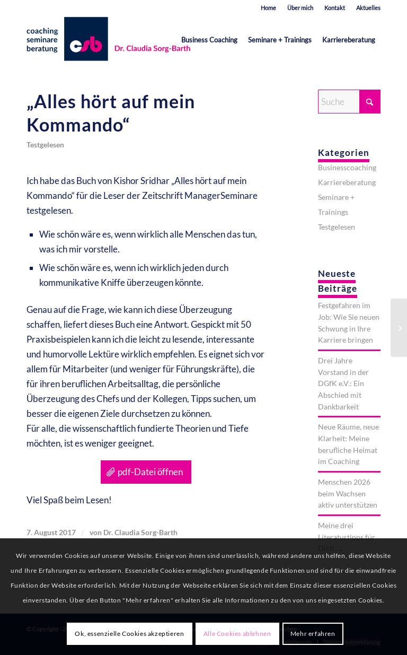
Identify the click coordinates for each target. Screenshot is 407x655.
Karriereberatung (347, 182)
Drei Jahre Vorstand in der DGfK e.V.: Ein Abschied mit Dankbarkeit (343, 383)
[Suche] (349, 101)
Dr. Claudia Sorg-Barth (140, 532)
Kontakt (334, 7)
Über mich (300, 7)
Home (268, 7)
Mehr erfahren (312, 633)
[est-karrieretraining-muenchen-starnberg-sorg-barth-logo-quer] (111, 39)
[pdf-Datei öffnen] (146, 472)
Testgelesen (45, 145)
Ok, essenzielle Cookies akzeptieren (129, 633)
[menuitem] (268, 8)
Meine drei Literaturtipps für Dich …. (346, 537)
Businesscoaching (347, 167)
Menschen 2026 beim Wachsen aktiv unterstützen (347, 493)
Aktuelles (368, 7)
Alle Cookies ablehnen (237, 633)
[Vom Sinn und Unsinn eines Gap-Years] (399, 328)
